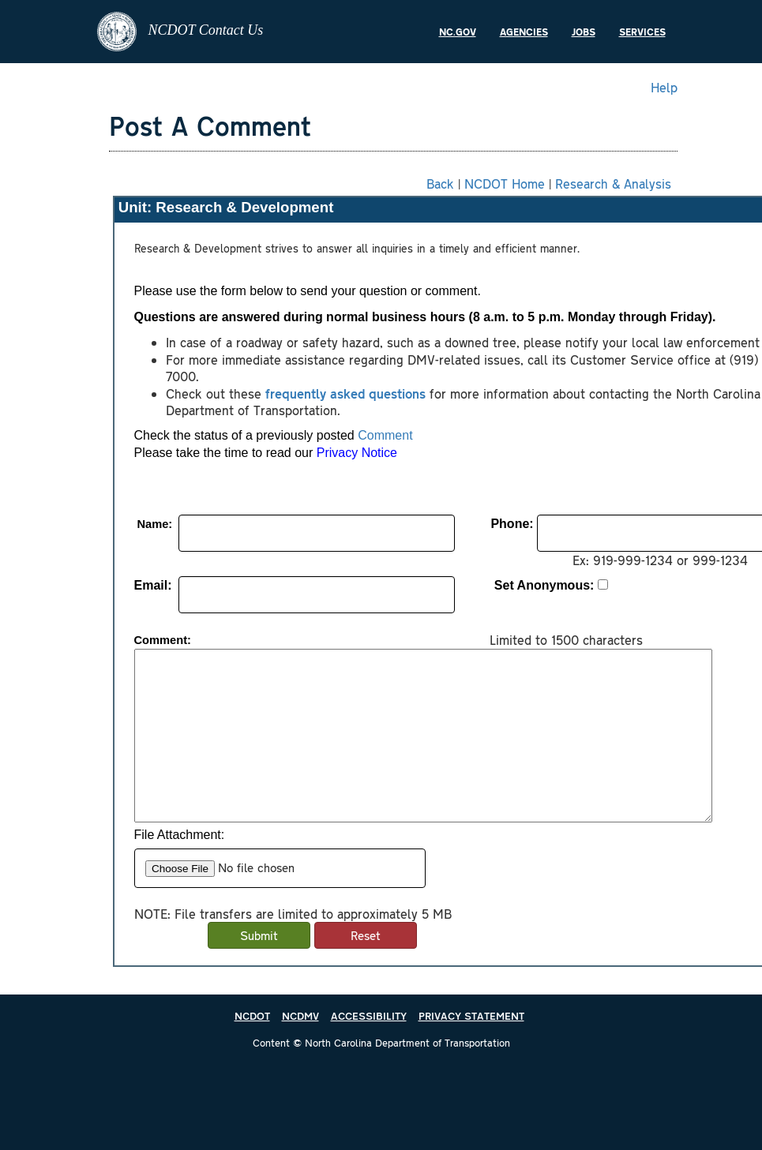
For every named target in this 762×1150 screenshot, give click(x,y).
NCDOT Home (504, 183)
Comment (385, 435)
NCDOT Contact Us (180, 31)
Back (440, 183)
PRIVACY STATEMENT (471, 1016)
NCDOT (252, 1016)
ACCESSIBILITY (369, 1016)
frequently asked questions (345, 393)
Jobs (583, 31)
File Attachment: (179, 834)
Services (642, 31)
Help (664, 87)
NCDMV (300, 1016)
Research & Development (244, 207)
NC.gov (457, 31)
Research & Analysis (613, 183)
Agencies (524, 31)
